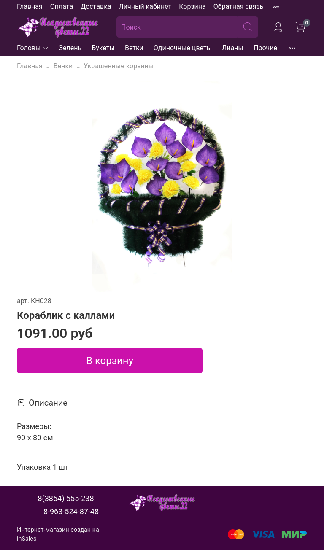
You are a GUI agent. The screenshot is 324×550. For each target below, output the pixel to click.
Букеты (103, 48)
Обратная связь (238, 7)
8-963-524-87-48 (71, 511)
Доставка (96, 7)
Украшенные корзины (119, 66)
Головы (33, 48)
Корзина (192, 7)
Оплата (61, 7)
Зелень (70, 48)
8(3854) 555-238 (66, 498)
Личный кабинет (145, 7)
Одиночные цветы (183, 48)
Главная (30, 7)
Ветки (134, 48)
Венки (63, 66)
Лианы (232, 48)
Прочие (265, 48)
